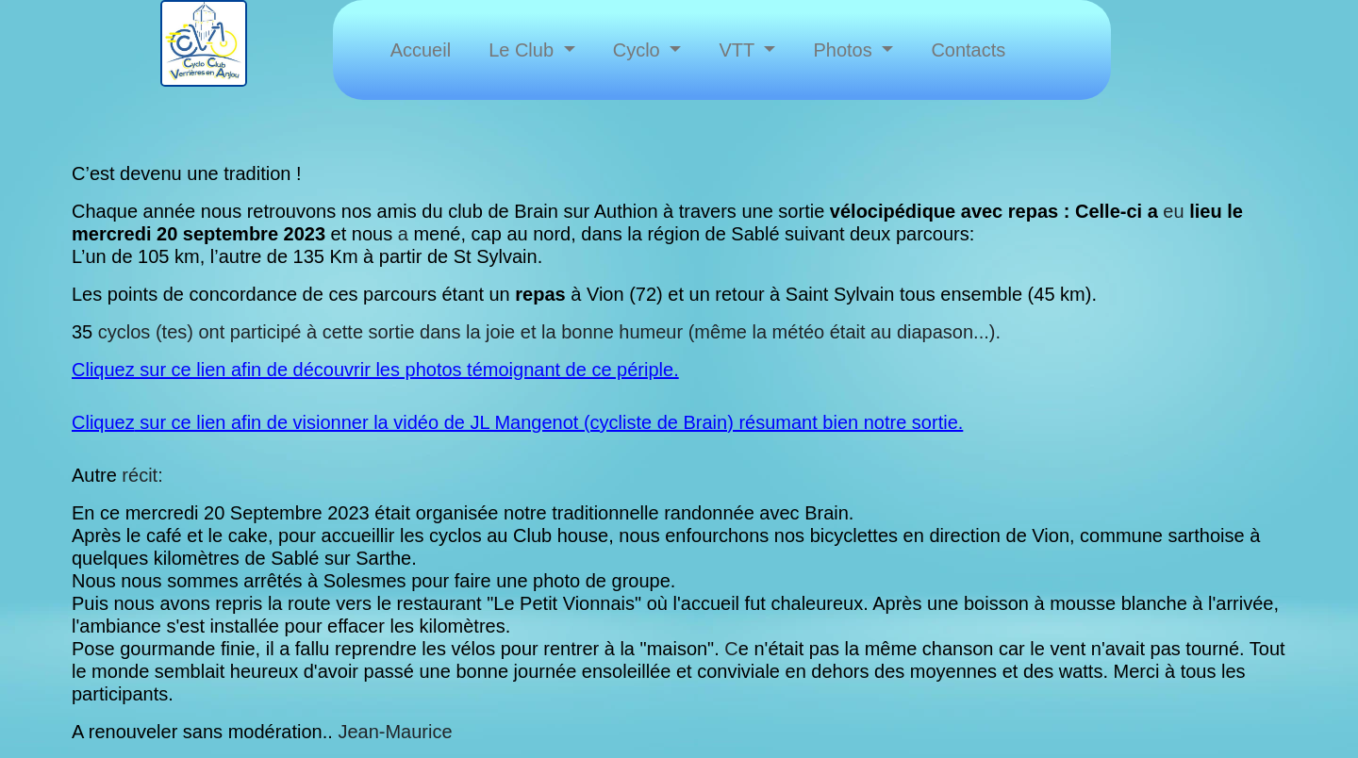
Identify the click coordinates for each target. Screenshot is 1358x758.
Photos (845, 50)
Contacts (968, 50)
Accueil (420, 50)
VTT (739, 50)
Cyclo (639, 50)
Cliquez (103, 422)
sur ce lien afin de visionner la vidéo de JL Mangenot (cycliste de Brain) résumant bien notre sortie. (549, 422)
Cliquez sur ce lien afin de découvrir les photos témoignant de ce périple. (375, 369)
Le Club (524, 50)
